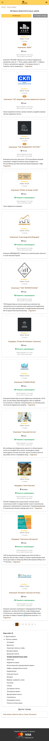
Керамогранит (12, 671)
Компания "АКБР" (25, 47)
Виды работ (7, 633)
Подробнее (28, 66)
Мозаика (10, 677)
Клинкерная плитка (13, 700)
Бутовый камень (12, 651)
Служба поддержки (20, 731)
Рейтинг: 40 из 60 (24, 183)
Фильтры (16, 16)
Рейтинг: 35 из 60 (24, 375)
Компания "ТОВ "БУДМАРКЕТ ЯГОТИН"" (24, 147)
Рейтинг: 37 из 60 (24, 39)
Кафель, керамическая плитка (17, 668)
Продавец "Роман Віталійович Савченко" (24, 341)
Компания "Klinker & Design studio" (24, 190)
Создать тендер (40, 16)
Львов (26, 714)
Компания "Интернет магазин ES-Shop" (24, 593)
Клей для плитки (12, 674)
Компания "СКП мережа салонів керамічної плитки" (25, 99)
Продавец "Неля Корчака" (24, 486)
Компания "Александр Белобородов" (24, 237)
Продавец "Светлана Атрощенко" (24, 539)
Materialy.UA (29, 738)
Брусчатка (10, 645)
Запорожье (32, 714)
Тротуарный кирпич (13, 691)
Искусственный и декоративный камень (20, 665)
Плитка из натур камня (14, 703)
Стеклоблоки (11, 697)
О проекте (31, 731)
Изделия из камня (13, 662)
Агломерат (10, 642)
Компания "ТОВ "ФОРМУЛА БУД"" (24, 288)
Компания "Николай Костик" (24, 432)
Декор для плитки (13, 654)
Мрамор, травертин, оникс (16, 680)
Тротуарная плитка (13, 688)
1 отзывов (24, 588)
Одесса (20, 714)
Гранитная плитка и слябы (16, 648)
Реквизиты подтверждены (24, 198)
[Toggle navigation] (2, 2)
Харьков (15, 714)
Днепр (9, 714)
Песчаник (10, 683)
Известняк (10, 660)
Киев (5, 714)
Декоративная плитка (14, 694)
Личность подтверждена (24, 349)
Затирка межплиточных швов (17, 657)
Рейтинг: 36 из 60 (24, 138)
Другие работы (10, 636)
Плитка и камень (10, 639)
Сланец (9, 686)
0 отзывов (24, 41)
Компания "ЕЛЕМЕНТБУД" (24, 382)
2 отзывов (24, 233)
